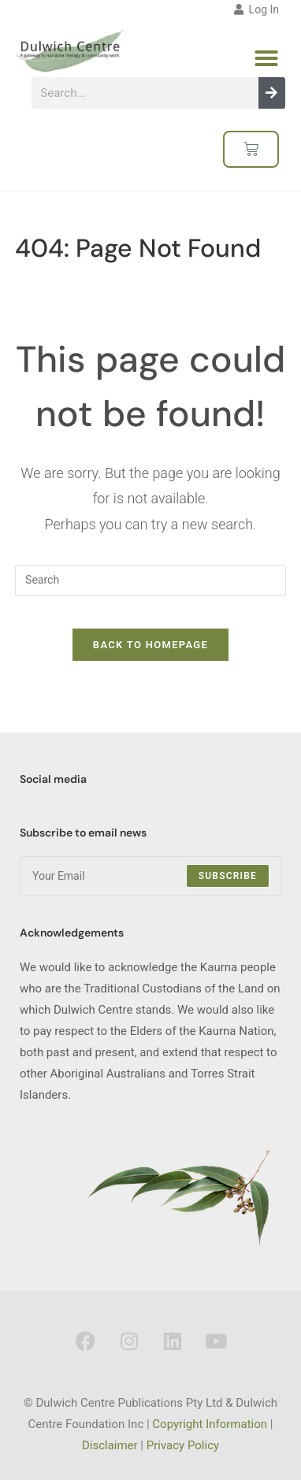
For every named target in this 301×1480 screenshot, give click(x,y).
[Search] (271, 93)
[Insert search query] (150, 580)
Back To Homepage (150, 645)
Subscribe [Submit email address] (228, 875)
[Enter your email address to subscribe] (150, 876)
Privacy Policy (183, 1445)
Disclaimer (110, 1445)
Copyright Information (209, 1424)
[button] (266, 58)
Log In (256, 9)
